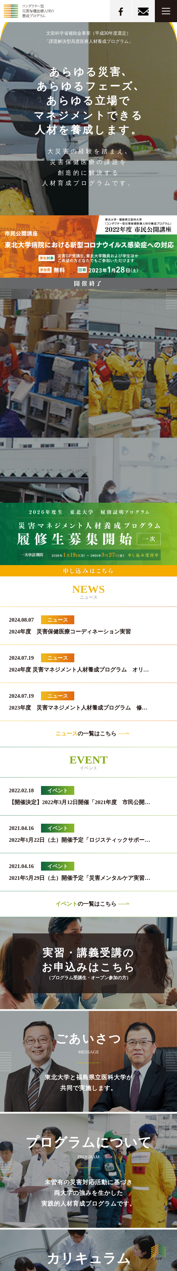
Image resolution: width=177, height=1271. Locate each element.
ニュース (57, 620)
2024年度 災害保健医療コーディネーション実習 (70, 632)
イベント (57, 790)
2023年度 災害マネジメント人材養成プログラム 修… (78, 708)
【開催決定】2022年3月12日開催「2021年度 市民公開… (79, 802)
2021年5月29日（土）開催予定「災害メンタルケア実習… (79, 878)
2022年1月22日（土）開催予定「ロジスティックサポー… (79, 840)
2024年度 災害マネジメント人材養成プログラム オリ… (79, 670)
